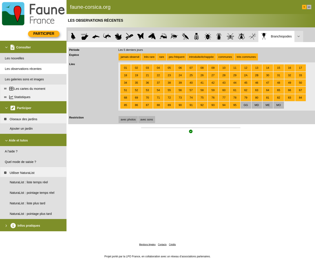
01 (125, 67)
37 (158, 82)
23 (169, 75)
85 (125, 105)
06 (180, 67)
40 (191, 82)
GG (246, 105)
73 (180, 97)
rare (161, 56)
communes (225, 56)
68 (125, 97)
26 (202, 75)
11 (234, 67)
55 (169, 90)
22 (158, 75)
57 (191, 90)
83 (289, 97)
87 (147, 105)
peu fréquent (176, 56)
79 (245, 97)
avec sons (146, 119)
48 (278, 82)
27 (213, 75)
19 (136, 75)
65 (278, 90)
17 (300, 67)
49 (289, 82)
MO (278, 105)
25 (191, 75)
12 (245, 67)
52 (136, 90)
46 (256, 82)
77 (224, 97)
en (309, 7)
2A (246, 75)
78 (234, 97)
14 (267, 67)
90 (180, 105)
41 (202, 82)
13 (256, 67)
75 (202, 97)
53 (147, 90)
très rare (149, 56)
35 (136, 82)
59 (213, 90)
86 (136, 105)
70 (147, 97)
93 (213, 105)
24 (180, 75)
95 (234, 105)
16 (289, 67)
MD (257, 105)
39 (180, 82)
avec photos (128, 119)
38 (169, 82)
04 (158, 67)
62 (245, 90)
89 (169, 105)
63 (256, 90)
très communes (246, 56)
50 (300, 82)
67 (300, 90)
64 (267, 90)
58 (202, 90)
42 (213, 82)
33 (300, 75)
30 (267, 75)
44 (234, 82)
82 (278, 97)
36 (147, 82)
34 (125, 82)
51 (125, 90)
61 (234, 90)
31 (278, 75)
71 (158, 97)
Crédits (172, 244)
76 (213, 97)
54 (158, 90)
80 (256, 97)
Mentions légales (147, 244)
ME (268, 105)
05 (169, 67)
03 (147, 67)
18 (125, 75)
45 (245, 82)
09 (213, 67)
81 (267, 97)
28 (224, 75)
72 (169, 97)
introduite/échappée (201, 56)
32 (289, 75)
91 (191, 105)
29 (234, 75)
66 (289, 90)
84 (300, 97)
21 (147, 75)
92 (202, 105)
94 (224, 105)
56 (180, 90)
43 (224, 82)
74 (191, 97)
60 (224, 90)
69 (136, 97)
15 (278, 67)
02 (136, 67)
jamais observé (130, 56)
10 (224, 67)
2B (257, 75)
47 (267, 82)
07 (191, 67)
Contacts (162, 244)
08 (202, 67)
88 (158, 105)
